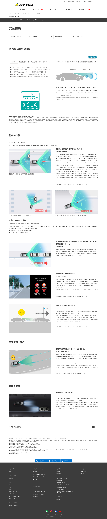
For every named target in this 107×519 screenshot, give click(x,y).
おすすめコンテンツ (38, 469)
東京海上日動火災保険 (37, 489)
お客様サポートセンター (69, 1)
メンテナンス (12, 482)
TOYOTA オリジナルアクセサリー (40, 482)
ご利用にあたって (83, 471)
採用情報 (84, 1)
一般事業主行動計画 (60, 482)
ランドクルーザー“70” (14, 16)
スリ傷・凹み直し (12, 498)
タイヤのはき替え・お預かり (15, 496)
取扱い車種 (11, 478)
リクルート (59, 497)
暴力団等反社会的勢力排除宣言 (62, 484)
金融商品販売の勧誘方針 (61, 487)
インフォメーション (14, 502)
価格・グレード (12, 20)
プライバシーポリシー (60, 476)
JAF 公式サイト (36, 479)
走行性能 (27, 20)
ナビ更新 (10, 493)
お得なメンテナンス (13, 491)
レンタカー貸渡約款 (60, 489)
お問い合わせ (83, 473)
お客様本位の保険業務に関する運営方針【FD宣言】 (64, 492)
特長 (21, 20)
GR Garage (35, 471)
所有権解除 (78, 1)
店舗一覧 (10, 471)
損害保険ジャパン (36, 496)
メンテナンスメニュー (13, 484)
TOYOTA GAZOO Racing (38, 474)
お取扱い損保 (36, 486)
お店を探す (12, 469)
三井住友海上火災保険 (37, 494)
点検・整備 (11, 489)
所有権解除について (60, 473)
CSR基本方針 (59, 480)
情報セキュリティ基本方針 (61, 478)
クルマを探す (12, 475)
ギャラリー (43, 20)
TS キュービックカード (37, 476)
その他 (82, 469)
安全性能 (35, 20)
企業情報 (90, 1)
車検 (10, 487)
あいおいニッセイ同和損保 (38, 491)
